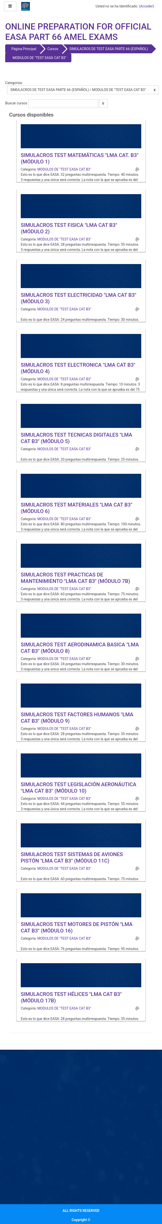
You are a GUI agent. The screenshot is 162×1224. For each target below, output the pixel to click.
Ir (103, 103)
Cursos (52, 49)
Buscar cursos (16, 103)
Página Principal (23, 49)
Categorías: (14, 83)
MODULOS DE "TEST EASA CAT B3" (39, 58)
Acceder (146, 6)
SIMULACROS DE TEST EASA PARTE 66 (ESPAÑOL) (108, 49)
